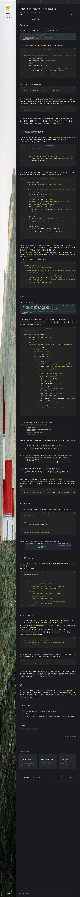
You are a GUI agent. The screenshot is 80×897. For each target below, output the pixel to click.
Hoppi (8, 13)
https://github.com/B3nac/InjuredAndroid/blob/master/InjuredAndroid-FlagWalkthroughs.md (48, 716)
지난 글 (22, 19)
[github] (4, 893)
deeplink (29, 729)
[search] (70, 2)
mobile (23, 729)
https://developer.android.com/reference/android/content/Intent (40, 711)
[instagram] (7, 893)
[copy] (74, 49)
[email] (9, 893)
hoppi (22, 14)
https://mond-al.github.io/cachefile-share (33, 714)
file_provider (35, 729)
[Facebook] (70, 736)
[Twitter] (68, 736)
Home (20, 2)
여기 (37, 259)
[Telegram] (73, 736)
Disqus (53, 787)
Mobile (23, 725)
